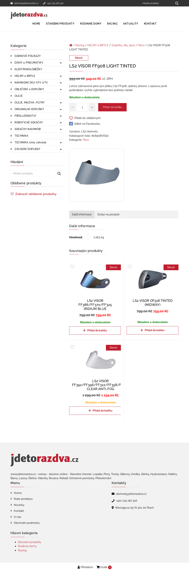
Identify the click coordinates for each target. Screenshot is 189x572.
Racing (112, 23)
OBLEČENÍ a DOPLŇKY (29, 89)
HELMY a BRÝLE (24, 75)
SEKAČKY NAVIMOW (27, 129)
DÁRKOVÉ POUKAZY (27, 55)
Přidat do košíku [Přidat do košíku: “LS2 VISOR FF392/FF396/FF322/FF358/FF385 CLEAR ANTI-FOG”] (102, 410)
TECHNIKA (21, 135)
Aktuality (130, 23)
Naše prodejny (23, 499)
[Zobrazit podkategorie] (61, 63)
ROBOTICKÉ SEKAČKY (28, 122)
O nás (17, 517)
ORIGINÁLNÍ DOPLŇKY (29, 109)
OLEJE (18, 95)
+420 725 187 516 (53, 3)
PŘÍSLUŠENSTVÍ (25, 115)
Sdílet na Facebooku (84, 124)
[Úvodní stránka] (70, 45)
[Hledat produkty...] (175, 3)
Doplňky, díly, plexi (123, 45)
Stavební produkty (60, 23)
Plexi (141, 45)
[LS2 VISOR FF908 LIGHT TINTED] (96, 175)
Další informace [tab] (82, 214)
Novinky (19, 505)
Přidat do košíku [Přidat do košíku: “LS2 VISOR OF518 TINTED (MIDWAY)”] (154, 330)
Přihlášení (85, 567)
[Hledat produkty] (156, 3)
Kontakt (150, 23)
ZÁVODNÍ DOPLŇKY (27, 149)
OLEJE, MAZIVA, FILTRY (29, 102)
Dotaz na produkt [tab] (108, 214)
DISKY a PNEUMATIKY (28, 62)
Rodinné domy (90, 23)
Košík (104, 567)
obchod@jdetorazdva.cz (25, 3)
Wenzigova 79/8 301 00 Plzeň (134, 507)
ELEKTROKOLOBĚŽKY (28, 69)
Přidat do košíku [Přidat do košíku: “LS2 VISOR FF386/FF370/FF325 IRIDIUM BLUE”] (97, 330)
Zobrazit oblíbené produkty (35, 194)
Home (36, 23)
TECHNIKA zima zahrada (30, 142)
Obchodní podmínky (27, 523)
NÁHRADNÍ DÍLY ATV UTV (31, 82)
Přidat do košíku (112, 107)
